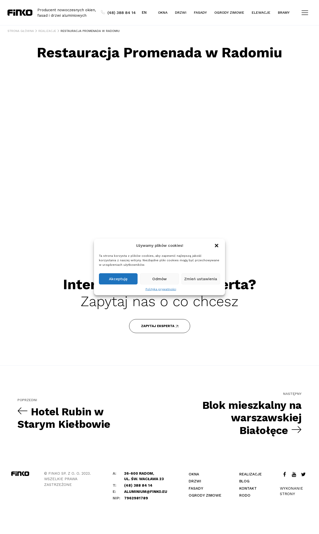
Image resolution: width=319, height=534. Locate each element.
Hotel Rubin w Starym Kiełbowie (63, 418)
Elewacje (261, 12)
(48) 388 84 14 (118, 12)
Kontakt (248, 488)
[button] (217, 246)
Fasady (200, 12)
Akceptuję (118, 279)
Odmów (159, 279)
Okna (162, 12)
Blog (244, 481)
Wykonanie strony (291, 491)
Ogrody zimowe (229, 12)
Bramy (284, 12)
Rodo (244, 495)
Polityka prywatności (161, 289)
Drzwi (180, 12)
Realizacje (250, 474)
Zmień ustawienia (200, 279)
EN (144, 12)
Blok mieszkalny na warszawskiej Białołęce (252, 418)
